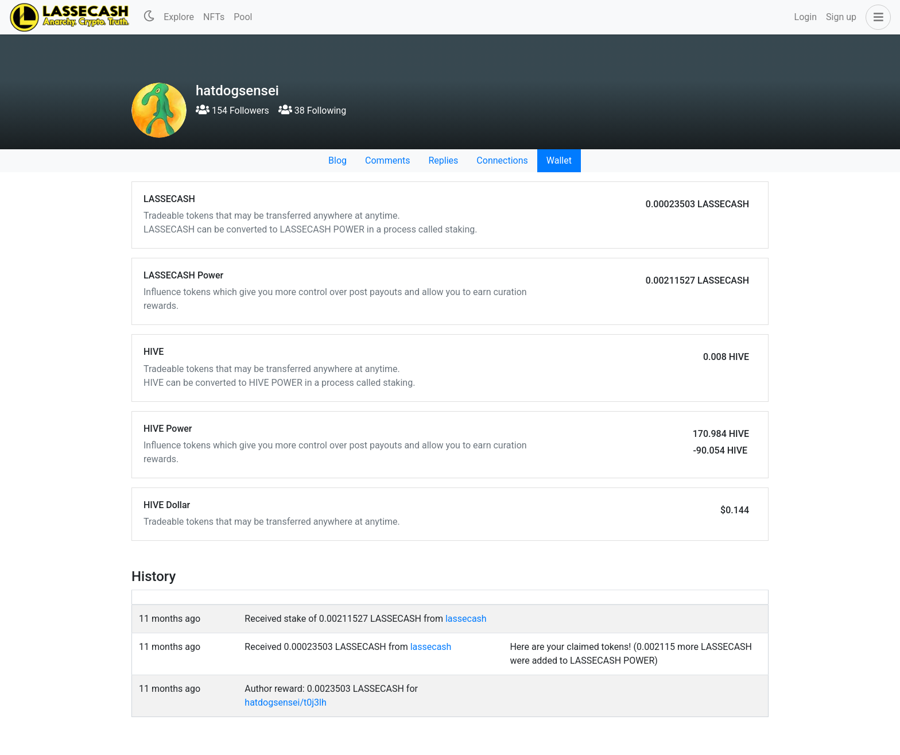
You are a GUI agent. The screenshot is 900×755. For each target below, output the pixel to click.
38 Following (312, 110)
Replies (443, 160)
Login (805, 16)
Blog (337, 160)
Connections (501, 160)
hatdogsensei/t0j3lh (285, 702)
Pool (243, 16)
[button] (876, 17)
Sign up (841, 16)
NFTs (213, 16)
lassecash (466, 618)
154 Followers (232, 110)
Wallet (559, 160)
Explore (179, 16)
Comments (387, 160)
